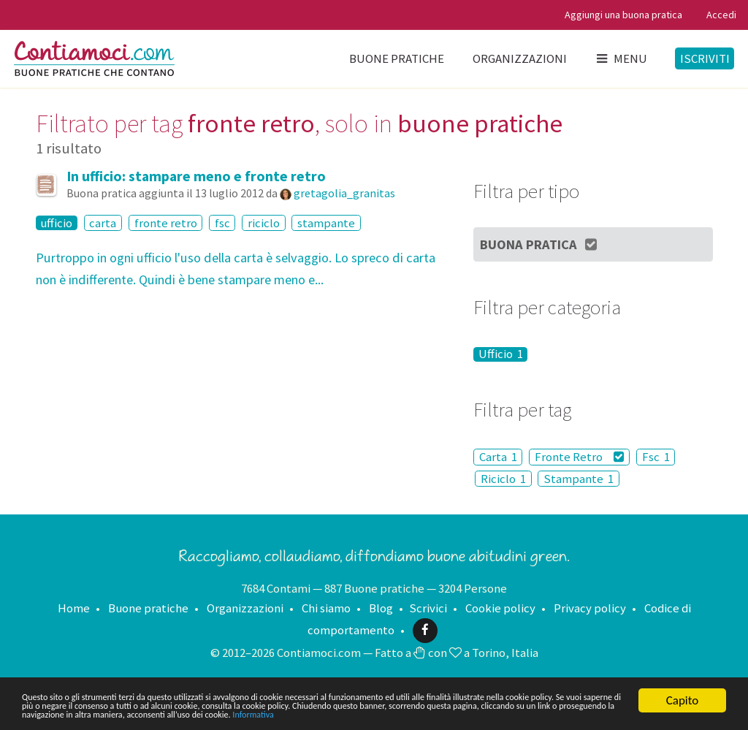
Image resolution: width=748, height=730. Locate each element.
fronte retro (165, 223)
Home (74, 608)
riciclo (264, 223)
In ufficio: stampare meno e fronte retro (196, 176)
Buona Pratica (539, 244)
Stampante (578, 479)
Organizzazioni (520, 58)
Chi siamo (326, 608)
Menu (621, 58)
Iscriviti (705, 58)
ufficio (56, 223)
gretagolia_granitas (344, 193)
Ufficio (500, 354)
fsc (222, 223)
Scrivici (428, 608)
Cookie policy (500, 608)
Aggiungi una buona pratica (623, 14)
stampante (326, 223)
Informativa (143, 713)
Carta (498, 457)
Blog (381, 608)
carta (102, 223)
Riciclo (503, 479)
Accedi (721, 14)
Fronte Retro (580, 457)
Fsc (656, 457)
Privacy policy (590, 608)
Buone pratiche (396, 58)
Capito (682, 675)
